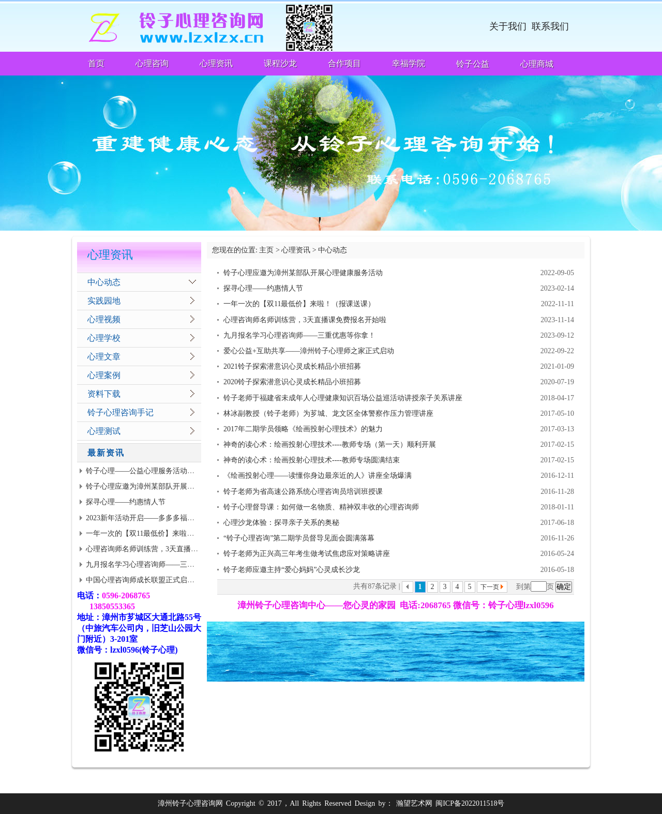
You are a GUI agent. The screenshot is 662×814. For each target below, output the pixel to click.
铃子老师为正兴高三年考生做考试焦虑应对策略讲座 (306, 553)
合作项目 (344, 63)
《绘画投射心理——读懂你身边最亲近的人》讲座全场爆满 (317, 475)
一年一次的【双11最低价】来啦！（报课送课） (161, 533)
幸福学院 (408, 63)
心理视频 (104, 319)
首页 (96, 63)
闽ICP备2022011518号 (469, 803)
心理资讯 (216, 63)
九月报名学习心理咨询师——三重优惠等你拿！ (162, 564)
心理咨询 (152, 63)
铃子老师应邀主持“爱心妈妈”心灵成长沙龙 (291, 570)
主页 (266, 250)
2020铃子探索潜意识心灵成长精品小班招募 (292, 382)
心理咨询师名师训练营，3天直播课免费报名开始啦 (167, 549)
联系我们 (550, 26)
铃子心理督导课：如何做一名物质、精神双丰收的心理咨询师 (321, 507)
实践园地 (104, 300)
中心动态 (104, 282)
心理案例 (104, 375)
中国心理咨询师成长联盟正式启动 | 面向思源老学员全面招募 (182, 580)
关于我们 (507, 26)
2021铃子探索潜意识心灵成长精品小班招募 (292, 366)
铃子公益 (472, 63)
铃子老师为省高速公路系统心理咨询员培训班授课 (303, 491)
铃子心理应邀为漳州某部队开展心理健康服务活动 (165, 486)
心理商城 (536, 63)
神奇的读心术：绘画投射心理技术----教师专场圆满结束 (311, 460)
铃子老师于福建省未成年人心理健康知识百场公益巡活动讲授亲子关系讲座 (342, 398)
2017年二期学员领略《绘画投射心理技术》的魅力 (303, 429)
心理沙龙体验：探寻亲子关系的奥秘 (281, 522)
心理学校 (104, 338)
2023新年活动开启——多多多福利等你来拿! (156, 518)
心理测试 (104, 431)
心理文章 (104, 356)
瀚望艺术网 (414, 803)
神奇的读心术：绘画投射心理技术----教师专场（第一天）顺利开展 (329, 444)
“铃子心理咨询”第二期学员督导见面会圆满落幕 (298, 538)
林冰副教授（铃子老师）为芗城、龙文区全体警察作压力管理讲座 (328, 413)
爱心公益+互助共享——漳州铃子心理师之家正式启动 (308, 351)
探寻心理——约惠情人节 (126, 502)
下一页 (489, 587)
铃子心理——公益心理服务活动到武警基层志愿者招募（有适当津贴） (198, 471)
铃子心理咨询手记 (120, 412)
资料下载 (104, 393)
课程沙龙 (280, 63)
